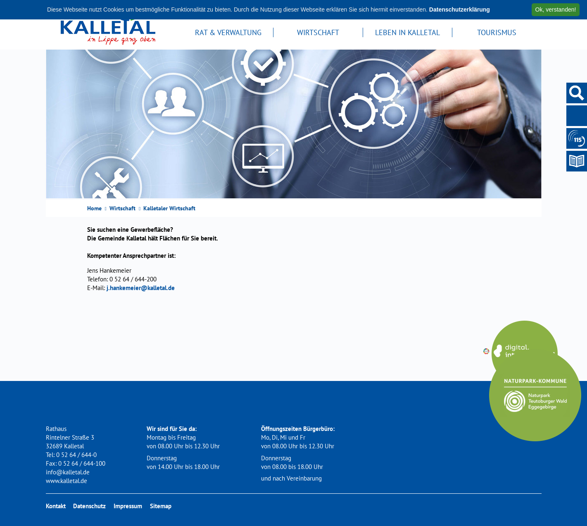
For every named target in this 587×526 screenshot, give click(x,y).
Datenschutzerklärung (459, 9)
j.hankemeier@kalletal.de (141, 288)
